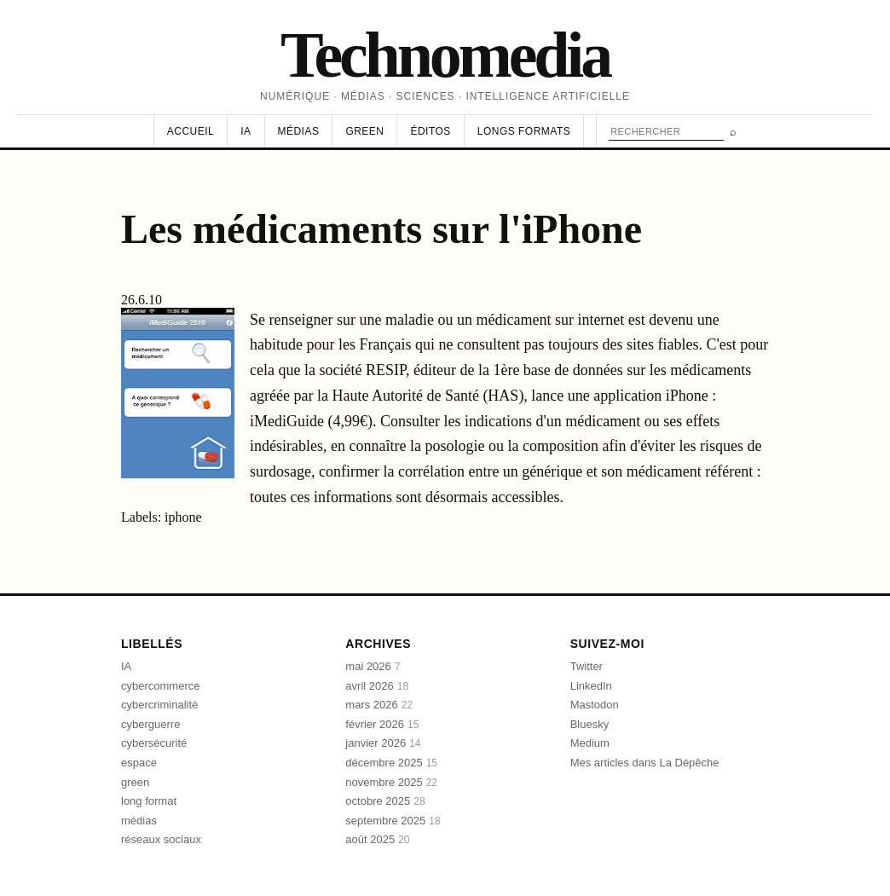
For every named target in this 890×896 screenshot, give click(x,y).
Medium (590, 743)
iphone (183, 517)
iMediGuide (289, 421)
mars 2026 (379, 704)
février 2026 (382, 724)
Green (364, 131)
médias (139, 820)
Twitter (586, 666)
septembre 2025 (392, 820)
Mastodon (594, 704)
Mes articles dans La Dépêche (645, 762)
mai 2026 (372, 666)
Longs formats (523, 131)
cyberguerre (150, 724)
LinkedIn (591, 685)
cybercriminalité (159, 704)
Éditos (430, 131)
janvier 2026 (382, 743)
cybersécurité (154, 743)
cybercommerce (160, 685)
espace (139, 762)
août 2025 (377, 839)
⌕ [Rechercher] (733, 131)
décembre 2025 (391, 762)
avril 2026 (376, 685)
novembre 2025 (391, 782)
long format (148, 801)
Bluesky (590, 724)
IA (245, 131)
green (135, 782)
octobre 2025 (385, 801)
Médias (299, 131)
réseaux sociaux (161, 839)
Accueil (190, 131)
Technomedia (445, 54)
